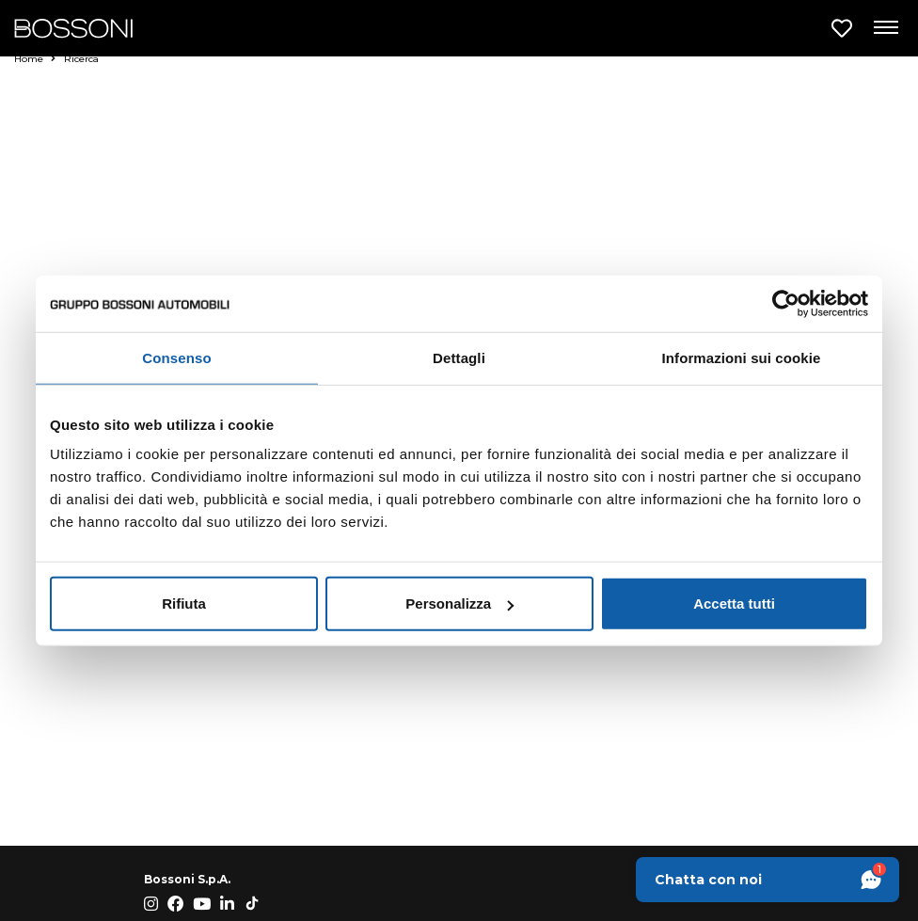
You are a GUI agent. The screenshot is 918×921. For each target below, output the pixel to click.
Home (34, 59)
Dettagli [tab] (459, 357)
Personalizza (459, 603)
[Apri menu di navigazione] (885, 28)
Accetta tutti (734, 603)
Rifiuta (184, 603)
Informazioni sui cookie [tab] (741, 357)
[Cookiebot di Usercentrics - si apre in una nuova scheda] (786, 303)
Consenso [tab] (176, 357)
